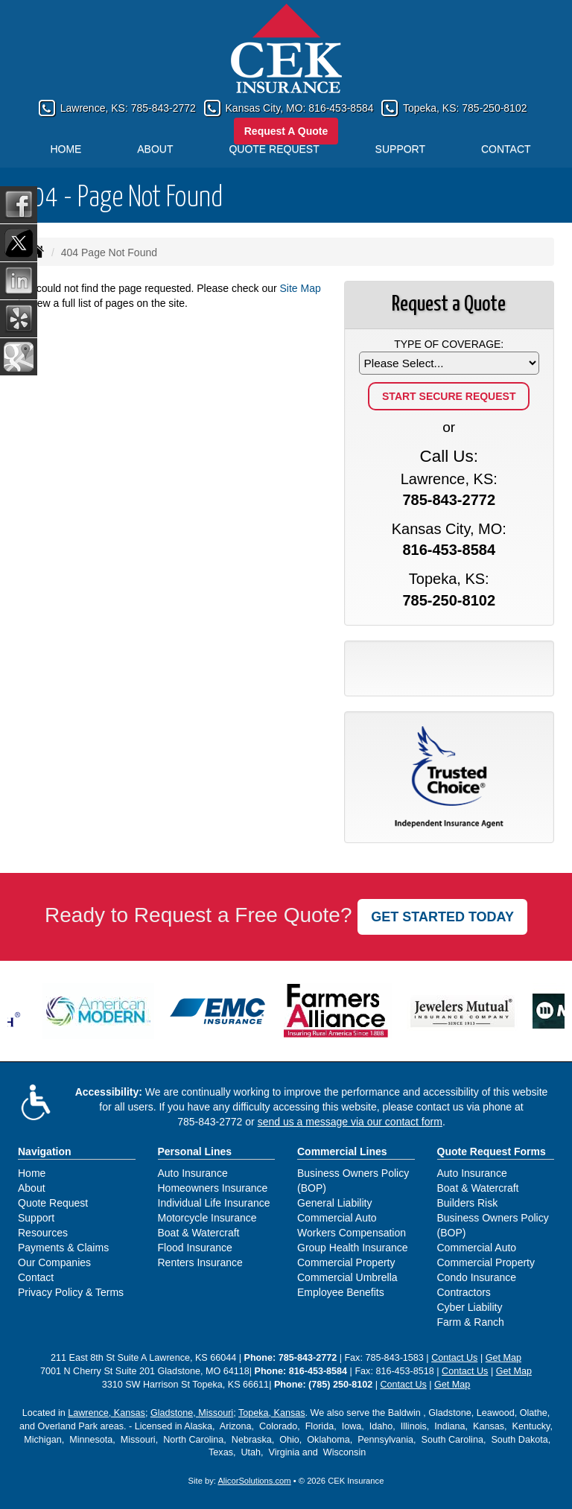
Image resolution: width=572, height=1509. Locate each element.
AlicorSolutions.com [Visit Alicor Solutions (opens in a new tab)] (253, 1480)
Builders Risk (467, 1203)
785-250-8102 (494, 108)
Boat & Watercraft (199, 1233)
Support (36, 1218)
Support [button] (400, 149)
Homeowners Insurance (213, 1188)
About (31, 1188)
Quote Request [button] (274, 149)
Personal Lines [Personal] (195, 1151)
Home (65, 149)
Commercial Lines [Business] (342, 1151)
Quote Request (53, 1203)
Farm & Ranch (470, 1322)
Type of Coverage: (448, 344)
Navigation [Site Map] (45, 1151)
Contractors (464, 1292)
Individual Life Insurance (214, 1203)
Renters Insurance (200, 1262)
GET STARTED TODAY (442, 916)
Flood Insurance (195, 1248)
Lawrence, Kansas (106, 1413)
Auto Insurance (193, 1173)
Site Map (300, 288)
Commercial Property (346, 1262)
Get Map (503, 1358)
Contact (36, 1277)
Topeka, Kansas (271, 1413)
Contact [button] (506, 149)
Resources (43, 1233)
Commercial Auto (337, 1218)
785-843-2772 (163, 108)
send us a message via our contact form (350, 1122)
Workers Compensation (351, 1233)
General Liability (334, 1203)
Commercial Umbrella (347, 1277)
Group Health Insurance (352, 1248)
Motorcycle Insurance (207, 1218)
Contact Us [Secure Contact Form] (454, 1358)
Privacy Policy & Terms (71, 1292)
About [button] (155, 149)
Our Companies (54, 1262)
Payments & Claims (63, 1248)
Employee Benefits (340, 1292)
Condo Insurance (477, 1277)
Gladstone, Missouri (191, 1413)
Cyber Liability (470, 1307)
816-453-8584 (340, 108)
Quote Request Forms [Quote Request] (491, 1151)
